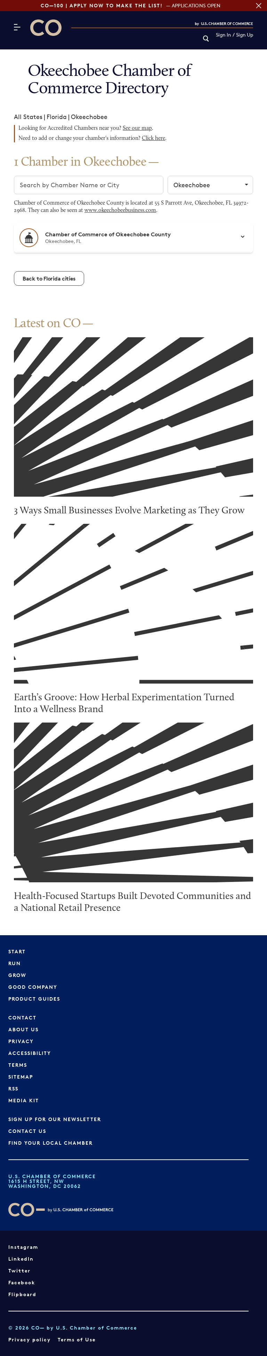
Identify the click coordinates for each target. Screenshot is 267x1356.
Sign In (223, 35)
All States (28, 116)
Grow (17, 975)
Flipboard (22, 1294)
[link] (206, 39)
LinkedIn (21, 1259)
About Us (23, 1029)
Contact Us (27, 1131)
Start (17, 951)
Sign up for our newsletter (54, 1119)
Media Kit (23, 1100)
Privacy (21, 1041)
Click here (153, 138)
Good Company (32, 987)
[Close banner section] (258, 5)
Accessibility (29, 1053)
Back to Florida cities (49, 278)
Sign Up (244, 35)
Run (14, 963)
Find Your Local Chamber (50, 1143)
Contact (22, 1017)
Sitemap (20, 1077)
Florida (57, 116)
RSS (13, 1088)
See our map (137, 128)
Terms (17, 1065)
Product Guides (34, 999)
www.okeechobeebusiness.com (120, 210)
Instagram (23, 1247)
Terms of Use (77, 1339)
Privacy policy (29, 1339)
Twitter (19, 1271)
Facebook (21, 1282)
